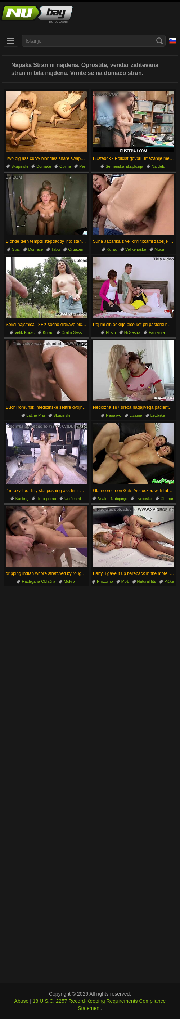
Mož (125, 581)
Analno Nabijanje (112, 498)
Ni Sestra (132, 332)
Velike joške (135, 249)
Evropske (144, 498)
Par (82, 166)
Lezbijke (157, 415)
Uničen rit (72, 498)
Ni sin (111, 332)
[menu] (11, 41)
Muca (159, 249)
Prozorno (105, 581)
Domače (43, 166)
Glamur (167, 498)
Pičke (169, 581)
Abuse (21, 1001)
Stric (16, 249)
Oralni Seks (72, 332)
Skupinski (19, 166)
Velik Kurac (25, 332)
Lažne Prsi (35, 415)
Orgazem (76, 249)
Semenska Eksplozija (124, 166)
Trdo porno (46, 498)
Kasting (22, 498)
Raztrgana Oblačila (38, 581)
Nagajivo (113, 415)
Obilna (65, 166)
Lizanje (136, 415)
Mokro (69, 581)
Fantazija (157, 332)
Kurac (112, 249)
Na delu (158, 166)
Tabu (55, 249)
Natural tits (146, 581)
